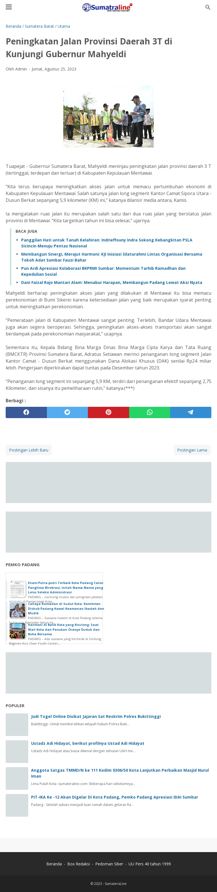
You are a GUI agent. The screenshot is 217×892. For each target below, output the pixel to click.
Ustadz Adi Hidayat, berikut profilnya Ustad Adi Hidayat (87, 743)
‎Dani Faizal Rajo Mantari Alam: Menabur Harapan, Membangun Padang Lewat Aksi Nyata (111, 282)
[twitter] (67, 412)
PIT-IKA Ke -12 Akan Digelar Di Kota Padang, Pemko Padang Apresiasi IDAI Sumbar (114, 797)
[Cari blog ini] (208, 7)
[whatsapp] (149, 412)
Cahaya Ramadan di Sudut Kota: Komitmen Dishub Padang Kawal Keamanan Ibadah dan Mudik (66, 608)
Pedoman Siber (109, 864)
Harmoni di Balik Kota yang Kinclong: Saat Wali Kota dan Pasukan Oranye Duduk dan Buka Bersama (64, 629)
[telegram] (190, 412)
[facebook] (26, 412)
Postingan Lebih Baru (28, 450)
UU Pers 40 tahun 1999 (150, 864)
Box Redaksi (79, 864)
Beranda (54, 864)
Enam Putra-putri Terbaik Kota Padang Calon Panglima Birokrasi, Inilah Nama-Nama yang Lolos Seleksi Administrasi (65, 587)
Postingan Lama (192, 450)
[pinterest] (108, 412)
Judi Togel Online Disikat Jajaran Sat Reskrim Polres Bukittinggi (96, 716)
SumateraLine (116, 883)
